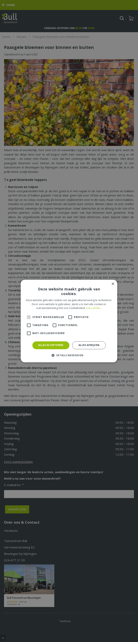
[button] (69, 355)
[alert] (69, 321)
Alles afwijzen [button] (89, 345)
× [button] (112, 284)
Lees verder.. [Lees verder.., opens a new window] (94, 308)
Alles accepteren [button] (50, 345)
